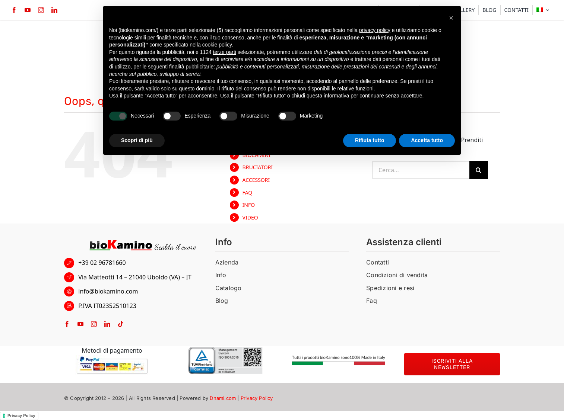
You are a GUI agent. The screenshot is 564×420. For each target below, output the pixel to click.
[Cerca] (478, 170)
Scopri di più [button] (137, 140)
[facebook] (14, 10)
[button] (451, 18)
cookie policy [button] (217, 45)
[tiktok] (121, 324)
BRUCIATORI (258, 167)
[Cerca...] (420, 170)
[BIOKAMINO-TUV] (225, 350)
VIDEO (250, 217)
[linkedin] (54, 10)
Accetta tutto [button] (427, 140)
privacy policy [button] (374, 30)
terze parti (224, 52)
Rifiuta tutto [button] (369, 140)
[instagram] (41, 10)
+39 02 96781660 (102, 263)
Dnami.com (223, 398)
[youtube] (28, 10)
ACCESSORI (256, 179)
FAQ (248, 192)
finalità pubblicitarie (191, 67)
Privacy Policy (257, 398)
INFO (249, 204)
